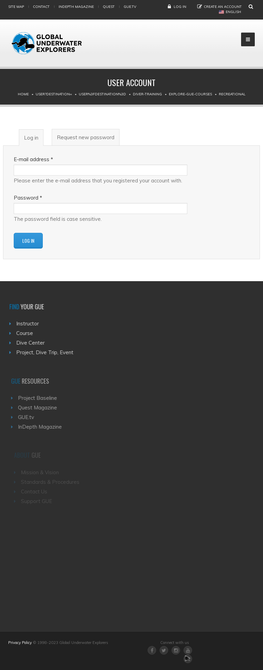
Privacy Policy (20, 642)
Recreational (232, 94)
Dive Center (32, 342)
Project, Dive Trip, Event (46, 352)
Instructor (29, 323)
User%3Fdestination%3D (102, 94)
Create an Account (223, 6)
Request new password (85, 137)
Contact (41, 6)
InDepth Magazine (76, 6)
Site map (16, 6)
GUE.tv (29, 417)
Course (26, 333)
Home (23, 94)
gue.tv (130, 6)
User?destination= (54, 94)
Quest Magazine (40, 407)
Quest (109, 6)
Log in (180, 6)
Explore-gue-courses (190, 94)
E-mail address (33, 159)
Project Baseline (40, 398)
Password (28, 197)
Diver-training (147, 94)
